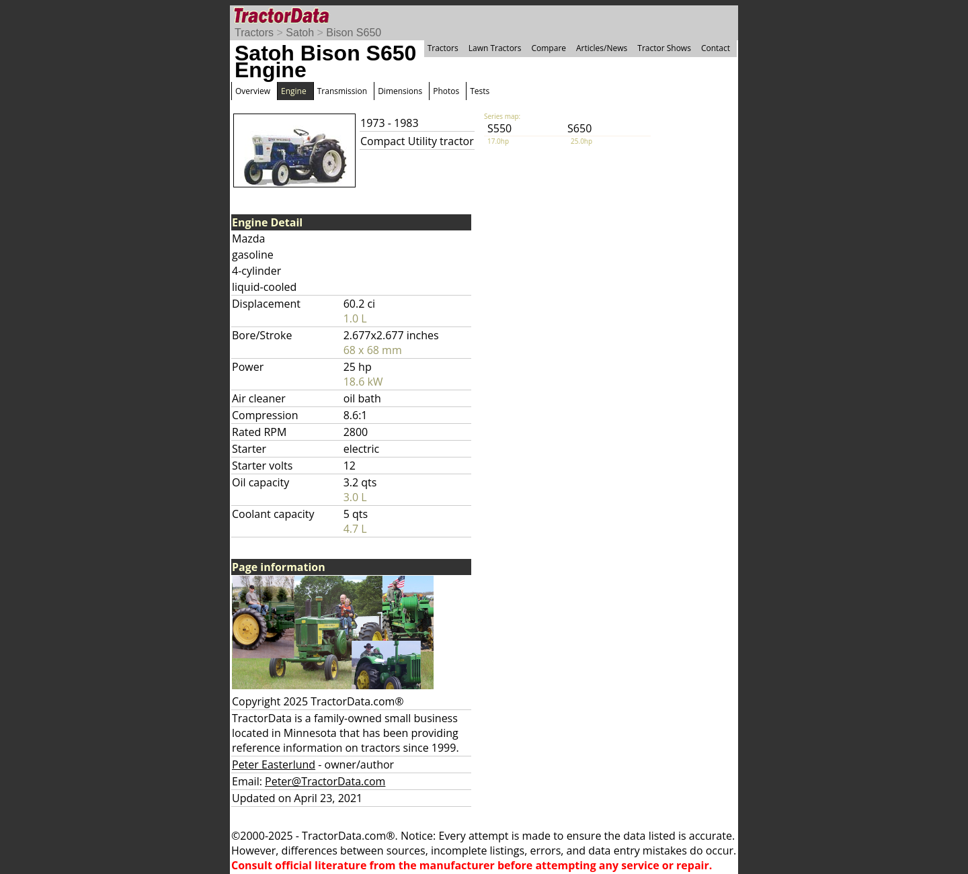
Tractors (254, 32)
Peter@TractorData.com (325, 781)
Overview (252, 91)
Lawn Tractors (495, 48)
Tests (479, 91)
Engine (294, 91)
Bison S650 (353, 32)
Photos (446, 91)
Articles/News (601, 48)
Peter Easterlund (273, 764)
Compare (548, 48)
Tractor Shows (664, 48)
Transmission (342, 91)
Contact (715, 48)
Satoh (300, 32)
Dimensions (400, 91)
